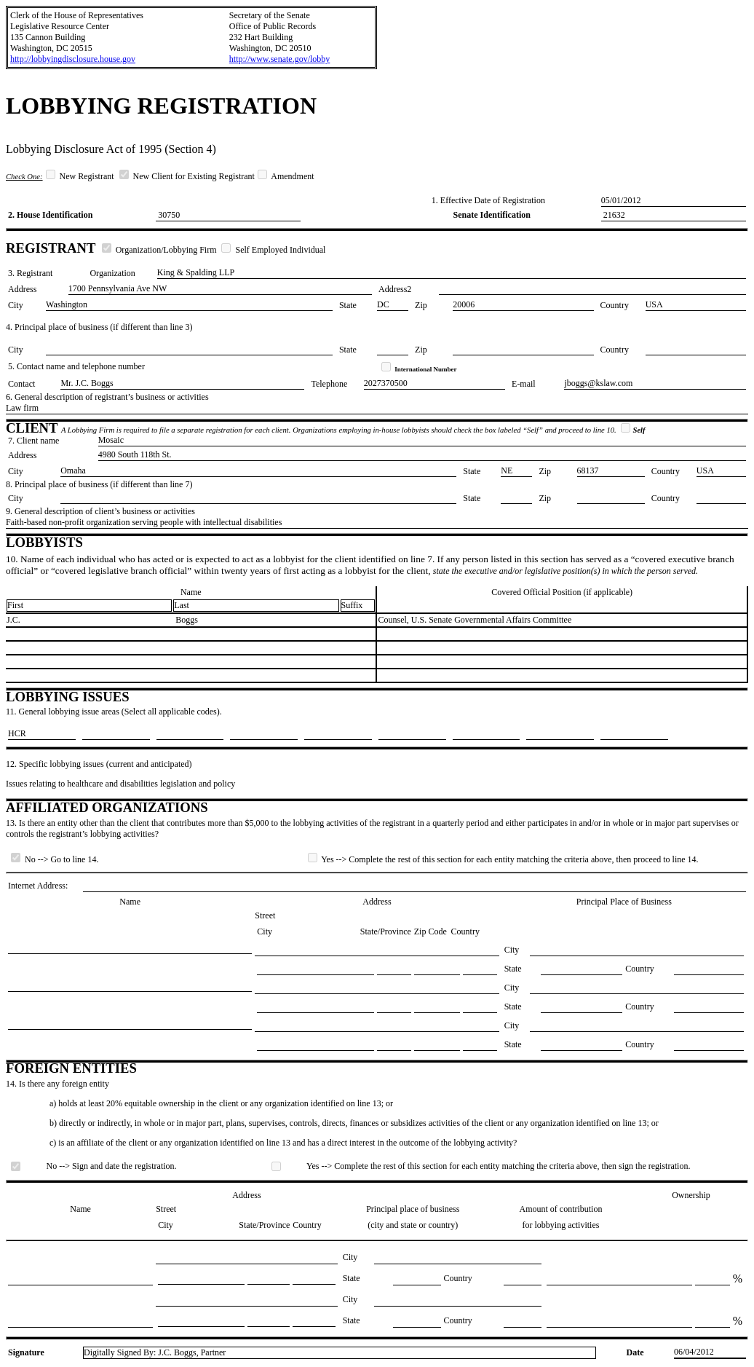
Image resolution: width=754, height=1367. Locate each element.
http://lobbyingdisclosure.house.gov (72, 59)
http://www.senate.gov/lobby (279, 59)
